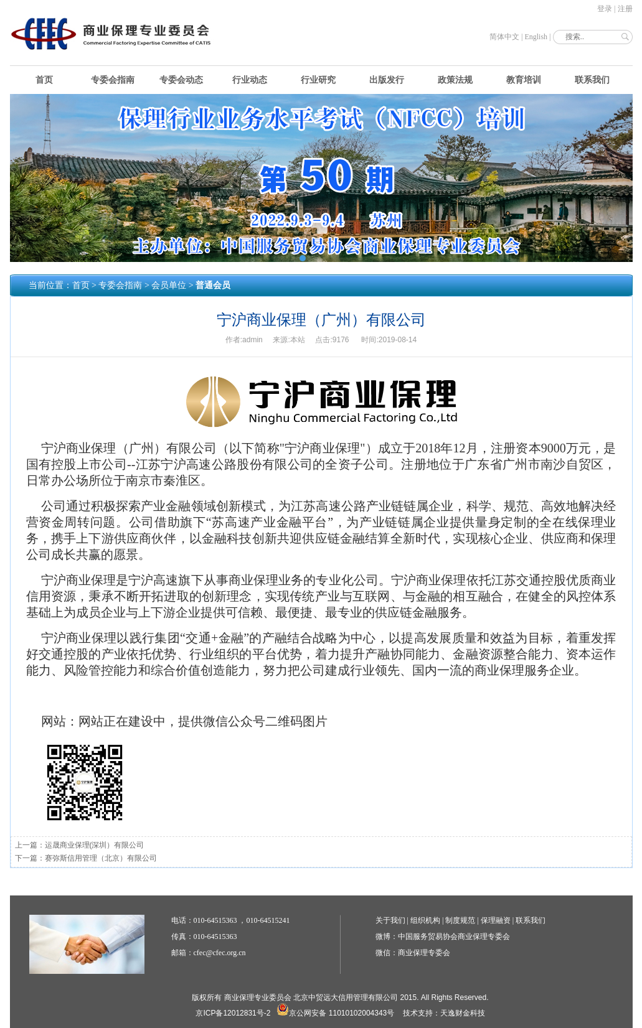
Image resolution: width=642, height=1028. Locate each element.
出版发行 (386, 80)
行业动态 (249, 80)
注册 (625, 8)
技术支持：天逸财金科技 (444, 1013)
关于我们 (390, 920)
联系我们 (592, 80)
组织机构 (425, 920)
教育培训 (523, 80)
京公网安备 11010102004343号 (335, 1013)
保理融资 (496, 920)
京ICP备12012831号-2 (233, 1013)
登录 (604, 8)
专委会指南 (113, 80)
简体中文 (504, 36)
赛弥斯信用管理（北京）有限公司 (101, 858)
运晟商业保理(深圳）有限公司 (94, 845)
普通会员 (213, 285)
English (535, 36)
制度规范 (460, 920)
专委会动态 (181, 80)
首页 (44, 80)
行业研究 (318, 80)
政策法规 (455, 80)
